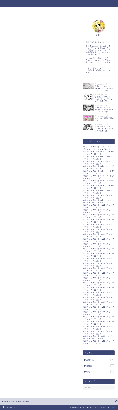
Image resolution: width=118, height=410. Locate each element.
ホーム (26, 10)
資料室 (73, 10)
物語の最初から (88, 10)
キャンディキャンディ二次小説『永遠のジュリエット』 (59, 3)
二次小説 (38, 10)
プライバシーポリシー (12, 407)
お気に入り (61, 10)
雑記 (49, 10)
